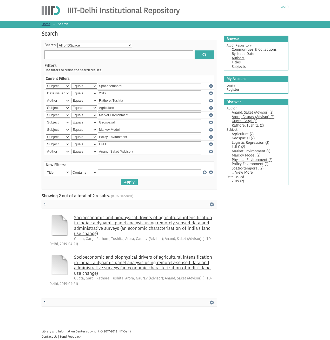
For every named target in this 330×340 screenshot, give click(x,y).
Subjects (239, 66)
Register (233, 89)
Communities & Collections (254, 49)
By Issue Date (243, 53)
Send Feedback (70, 336)
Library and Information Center (63, 331)
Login (284, 6)
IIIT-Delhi (125, 331)
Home (46, 24)
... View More (242, 172)
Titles (236, 62)
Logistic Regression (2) (250, 142)
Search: (50, 45)
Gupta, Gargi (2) (244, 121)
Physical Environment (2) (252, 160)
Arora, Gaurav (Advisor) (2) (253, 117)
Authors (238, 58)
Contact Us (49, 336)
